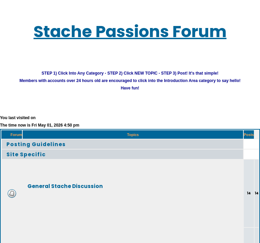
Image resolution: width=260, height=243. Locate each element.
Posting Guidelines (43, 149)
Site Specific (31, 159)
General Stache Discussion (81, 191)
